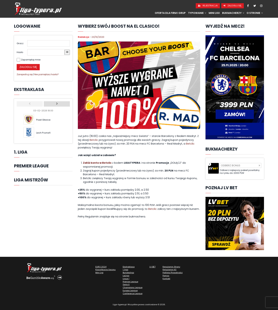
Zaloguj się (232, 5)
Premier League (130, 281)
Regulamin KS (169, 269)
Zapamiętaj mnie (31, 59)
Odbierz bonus (240, 165)
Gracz (20, 43)
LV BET (152, 266)
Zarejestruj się (25, 74)
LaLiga (126, 275)
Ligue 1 (126, 278)
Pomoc (166, 275)
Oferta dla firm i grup (170, 13)
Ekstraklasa (129, 266)
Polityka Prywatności (173, 272)
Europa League (130, 290)
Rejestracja (208, 5)
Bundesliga (128, 272)
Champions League (132, 287)
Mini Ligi (214, 13)
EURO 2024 (100, 266)
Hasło (20, 52)
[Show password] (67, 52)
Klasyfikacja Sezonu (105, 269)
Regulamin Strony (171, 266)
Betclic (94, 140)
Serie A (126, 284)
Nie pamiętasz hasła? (46, 74)
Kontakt (166, 278)
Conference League (132, 293)
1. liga (125, 269)
